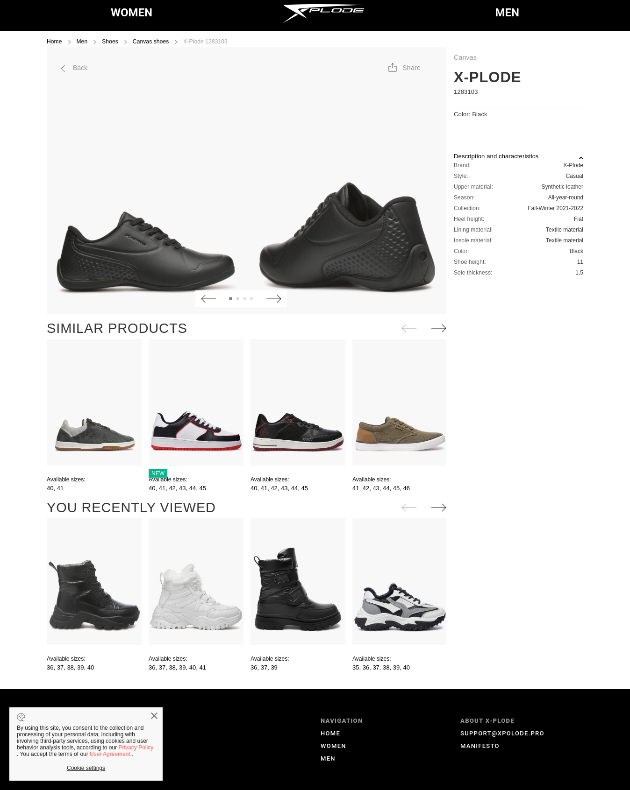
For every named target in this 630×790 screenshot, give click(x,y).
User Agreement (111, 754)
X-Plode (487, 77)
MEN (507, 12)
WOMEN (131, 12)
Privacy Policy (135, 747)
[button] (403, 67)
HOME (330, 733)
